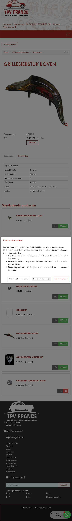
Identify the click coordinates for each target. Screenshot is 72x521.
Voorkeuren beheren (41, 279)
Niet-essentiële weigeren (18, 279)
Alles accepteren (60, 279)
